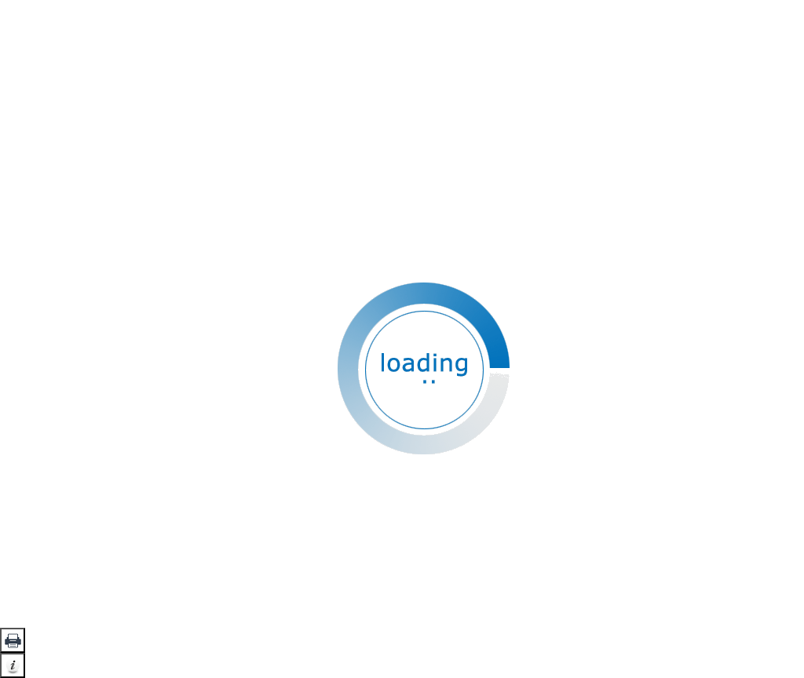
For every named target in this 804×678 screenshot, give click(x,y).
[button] (12, 640)
